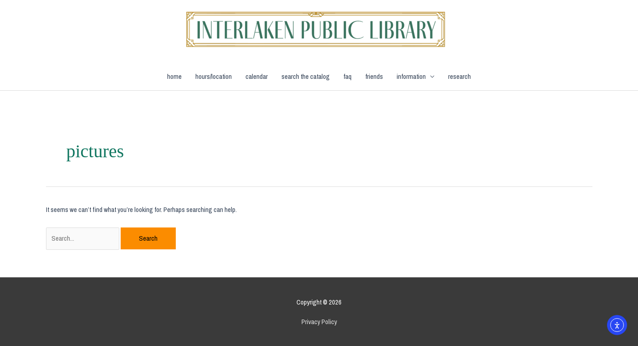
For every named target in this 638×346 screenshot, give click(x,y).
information (411, 76)
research (459, 76)
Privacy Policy (319, 321)
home (174, 76)
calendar (256, 76)
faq (347, 76)
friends (374, 76)
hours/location (213, 76)
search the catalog (305, 76)
